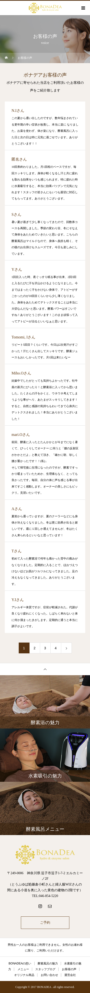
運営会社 (70, 975)
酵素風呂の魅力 (48, 963)
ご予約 (45, 922)
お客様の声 (69, 969)
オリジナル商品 (24, 975)
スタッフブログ (45, 969)
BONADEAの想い (20, 963)
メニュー (23, 969)
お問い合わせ (49, 975)
